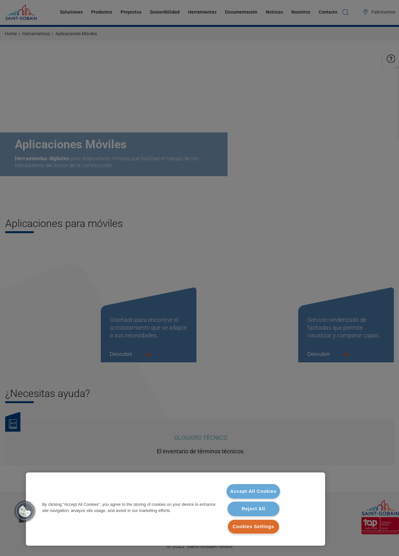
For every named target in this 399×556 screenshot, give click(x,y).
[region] (175, 509)
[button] (25, 511)
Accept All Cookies (253, 491)
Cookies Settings (253, 526)
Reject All (253, 508)
